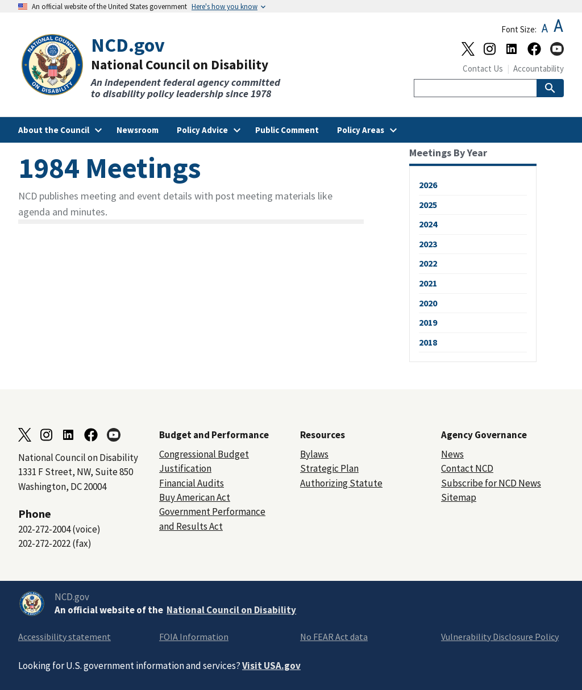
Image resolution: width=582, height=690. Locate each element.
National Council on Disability (231, 610)
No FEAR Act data (334, 636)
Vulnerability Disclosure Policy (500, 636)
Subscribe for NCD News (491, 483)
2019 (428, 322)
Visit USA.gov (271, 665)
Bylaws (314, 454)
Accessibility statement (64, 636)
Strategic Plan (329, 468)
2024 (428, 224)
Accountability (538, 68)
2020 (428, 303)
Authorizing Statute (341, 483)
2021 (428, 283)
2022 (428, 263)
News (452, 454)
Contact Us (483, 68)
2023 (428, 244)
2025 (428, 204)
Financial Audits (191, 483)
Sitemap (458, 497)
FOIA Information (193, 636)
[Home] (154, 67)
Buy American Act (194, 497)
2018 (428, 342)
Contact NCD (467, 468)
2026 (428, 184)
